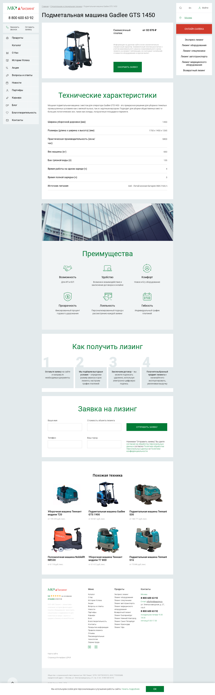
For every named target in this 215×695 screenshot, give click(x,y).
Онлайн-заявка (194, 29)
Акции (15, 67)
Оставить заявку (29, 28)
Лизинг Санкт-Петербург (124, 621)
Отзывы (91, 633)
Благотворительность (24, 112)
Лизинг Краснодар (122, 624)
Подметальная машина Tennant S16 (148, 558)
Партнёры (17, 90)
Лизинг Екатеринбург (123, 615)
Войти (205, 8)
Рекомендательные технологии (96, 637)
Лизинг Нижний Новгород (125, 618)
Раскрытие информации (98, 627)
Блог (14, 105)
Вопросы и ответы (22, 75)
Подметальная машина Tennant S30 (148, 513)
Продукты (17, 37)
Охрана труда (93, 642)
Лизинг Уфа (119, 627)
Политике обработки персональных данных (145, 447)
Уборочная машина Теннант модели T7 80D (105, 558)
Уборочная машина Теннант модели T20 (65, 513)
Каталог (16, 45)
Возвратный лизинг (194, 70)
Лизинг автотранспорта (194, 56)
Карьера (16, 97)
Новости (16, 82)
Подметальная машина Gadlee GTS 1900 (107, 513)
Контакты (17, 120)
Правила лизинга (95, 630)
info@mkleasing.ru (154, 601)
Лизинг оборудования (194, 45)
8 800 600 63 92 (21, 18)
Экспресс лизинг (194, 39)
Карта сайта (53, 654)
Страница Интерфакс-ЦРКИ (59, 658)
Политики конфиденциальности (143, 450)
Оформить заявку (128, 67)
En (190, 8)
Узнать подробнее (130, 689)
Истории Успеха (21, 60)
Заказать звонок (14, 28)
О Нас (15, 52)
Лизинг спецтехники (194, 50)
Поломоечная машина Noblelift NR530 (66, 558)
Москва (188, 17)
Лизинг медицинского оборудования (194, 63)
